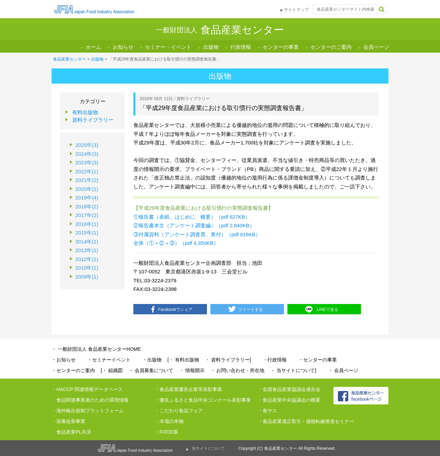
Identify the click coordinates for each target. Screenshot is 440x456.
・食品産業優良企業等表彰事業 (188, 389)
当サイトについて (207, 448)
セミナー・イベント (168, 47)
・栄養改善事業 (68, 421)
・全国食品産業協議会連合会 (289, 389)
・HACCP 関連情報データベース (87, 389)
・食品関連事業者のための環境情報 (90, 400)
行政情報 (240, 47)
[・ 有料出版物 (183, 359)
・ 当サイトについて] (293, 370)
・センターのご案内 (73, 370)
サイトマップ (296, 9)
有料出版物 (85, 112)
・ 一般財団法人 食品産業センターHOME (96, 349)
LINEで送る (328, 309)
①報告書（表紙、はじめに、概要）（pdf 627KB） (191, 217)
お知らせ (123, 47)
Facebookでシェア (175, 309)
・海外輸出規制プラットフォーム (88, 410)
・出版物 (152, 359)
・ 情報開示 (192, 370)
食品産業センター (69, 59)
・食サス (267, 410)
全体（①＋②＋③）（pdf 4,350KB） (176, 243)
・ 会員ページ (343, 370)
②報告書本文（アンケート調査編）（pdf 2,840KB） (194, 225)
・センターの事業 (317, 359)
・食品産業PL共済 (71, 432)
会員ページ (376, 47)
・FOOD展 (166, 432)
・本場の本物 (169, 421)
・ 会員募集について (151, 370)
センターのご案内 (331, 47)
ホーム (93, 47)
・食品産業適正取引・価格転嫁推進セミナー (306, 421)
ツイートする (250, 309)
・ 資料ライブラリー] (228, 359)
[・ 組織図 (112, 370)
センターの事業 (281, 47)
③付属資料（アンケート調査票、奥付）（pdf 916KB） (197, 234)
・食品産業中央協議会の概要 (289, 400)
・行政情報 (275, 359)
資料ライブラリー (92, 120)
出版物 (211, 47)
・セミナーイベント (109, 359)
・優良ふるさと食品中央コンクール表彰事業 (203, 400)
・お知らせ (64, 359)
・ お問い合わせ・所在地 (237, 370)
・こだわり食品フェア (179, 410)
